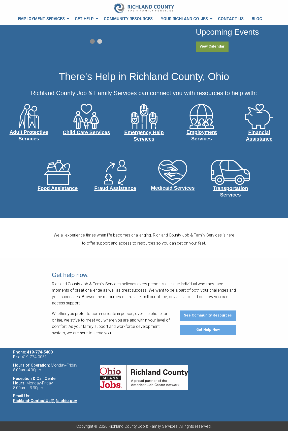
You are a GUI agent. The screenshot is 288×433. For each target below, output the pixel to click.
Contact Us (231, 18)
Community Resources (128, 18)
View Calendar (212, 46)
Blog (257, 18)
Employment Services (41, 18)
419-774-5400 (40, 352)
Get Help (84, 18)
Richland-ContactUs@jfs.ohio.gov (45, 400)
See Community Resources (208, 315)
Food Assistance (58, 188)
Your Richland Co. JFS (184, 18)
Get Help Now (208, 330)
